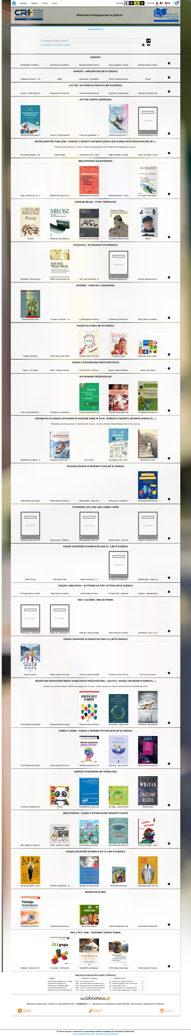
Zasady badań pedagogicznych (57, 983)
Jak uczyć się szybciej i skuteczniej (123, 981)
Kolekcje (67, 45)
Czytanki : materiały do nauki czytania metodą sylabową (96, 987)
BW (131, 3)
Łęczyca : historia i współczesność (90, 990)
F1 (161, 3)
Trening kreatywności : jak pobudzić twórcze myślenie (128, 987)
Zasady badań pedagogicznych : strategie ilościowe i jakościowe (66, 981)
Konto (54, 3)
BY (142, 3)
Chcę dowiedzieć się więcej (83, 1034)
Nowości (23, 3)
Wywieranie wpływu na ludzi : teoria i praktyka (126, 983)
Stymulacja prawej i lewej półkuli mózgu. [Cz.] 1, (94, 983)
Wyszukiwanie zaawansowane (51, 45)
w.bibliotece (82, 1004)
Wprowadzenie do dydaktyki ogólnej (58, 985)
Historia (34, 3)
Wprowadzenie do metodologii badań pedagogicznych (63, 990)
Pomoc (45, 3)
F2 (167, 3)
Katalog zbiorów (95, 29)
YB (136, 3)
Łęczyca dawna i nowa (86, 981)
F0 (157, 3)
